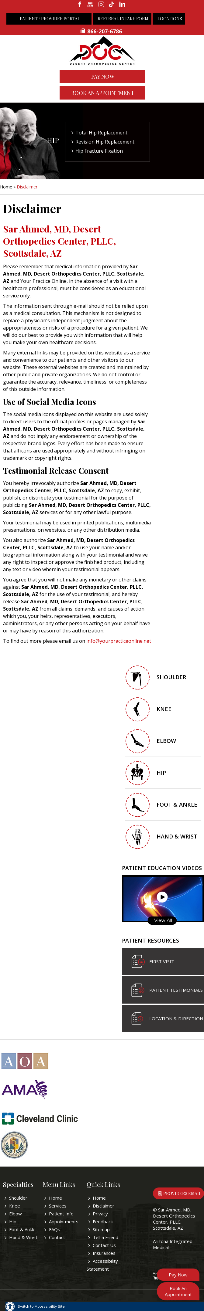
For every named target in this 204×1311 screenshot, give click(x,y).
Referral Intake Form (123, 19)
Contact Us (104, 1245)
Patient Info (61, 1214)
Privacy (100, 1214)
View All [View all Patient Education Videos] (163, 920)
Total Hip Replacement (101, 132)
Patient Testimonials (176, 990)
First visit (161, 961)
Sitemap (101, 1229)
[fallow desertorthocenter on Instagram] (101, 5)
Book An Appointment (102, 93)
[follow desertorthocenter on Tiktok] (112, 5)
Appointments (63, 1221)
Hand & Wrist (177, 836)
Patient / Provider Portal (50, 19)
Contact (57, 1237)
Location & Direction (176, 1018)
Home (6, 187)
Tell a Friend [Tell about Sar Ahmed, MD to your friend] (105, 1237)
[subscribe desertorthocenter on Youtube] (90, 5)
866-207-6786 (104, 31)
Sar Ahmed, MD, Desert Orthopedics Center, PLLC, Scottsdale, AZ (174, 1219)
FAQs (54, 1229)
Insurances (104, 1253)
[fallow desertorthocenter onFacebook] (80, 5)
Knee (164, 709)
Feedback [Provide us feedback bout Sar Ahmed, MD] (103, 1221)
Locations (169, 19)
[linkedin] (122, 5)
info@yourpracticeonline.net (118, 641)
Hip (53, 140)
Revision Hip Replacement (104, 141)
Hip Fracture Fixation (99, 150)
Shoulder (171, 677)
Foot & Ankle (177, 804)
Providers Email (182, 1193)
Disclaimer (103, 1206)
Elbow (166, 740)
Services (58, 1206)
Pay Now (102, 76)
